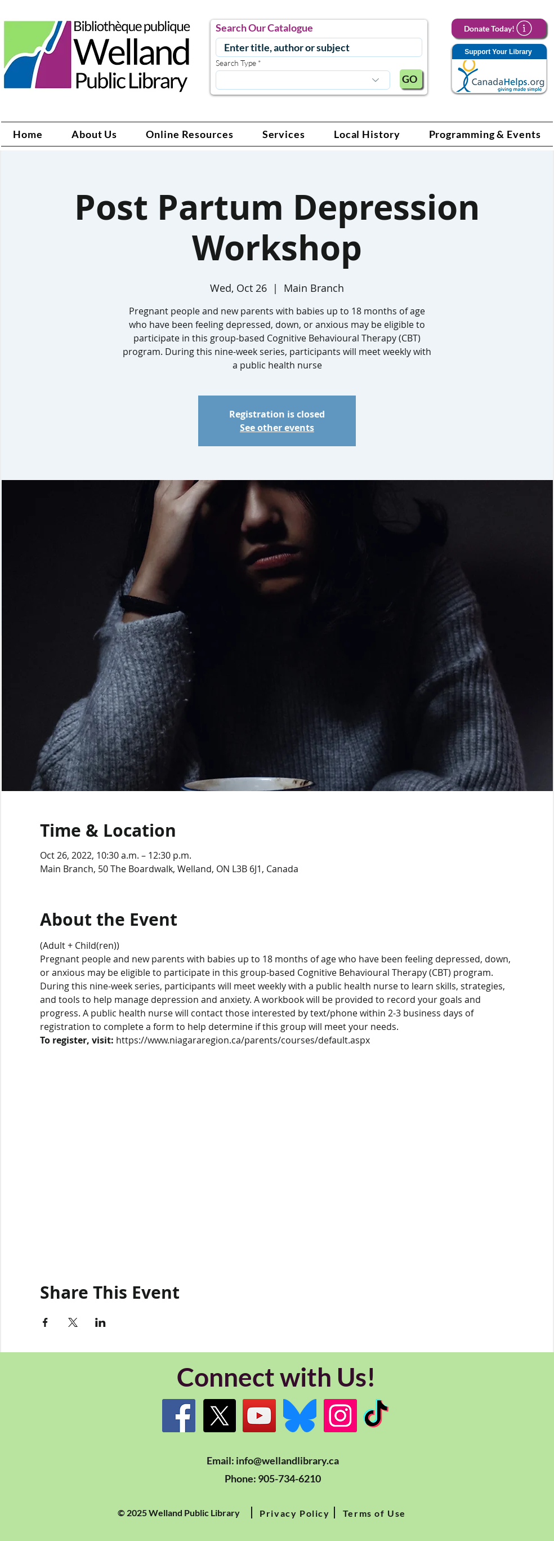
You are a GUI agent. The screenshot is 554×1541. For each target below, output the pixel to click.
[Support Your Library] (499, 69)
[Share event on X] (73, 1322)
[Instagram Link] (340, 1415)
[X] (219, 1415)
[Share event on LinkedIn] (100, 1322)
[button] (94, 134)
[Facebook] (178, 1415)
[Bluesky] (299, 1415)
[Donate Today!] (499, 28)
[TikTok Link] (375, 1415)
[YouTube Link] (259, 1415)
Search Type (236, 63)
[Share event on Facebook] (45, 1322)
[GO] (411, 78)
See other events (277, 427)
